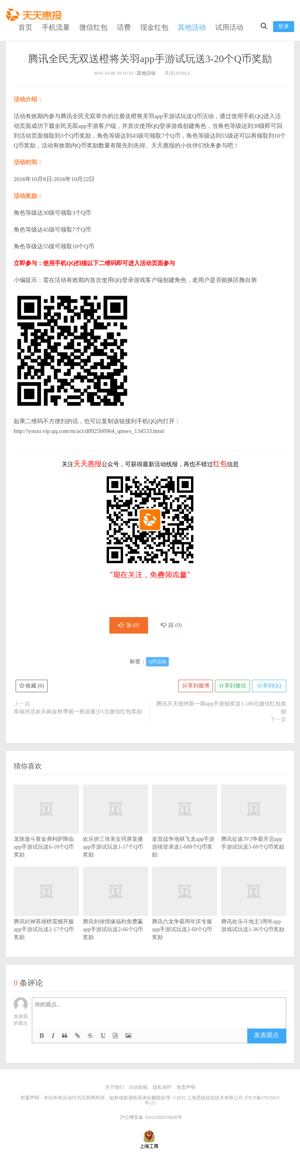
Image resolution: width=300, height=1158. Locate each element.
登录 (283, 26)
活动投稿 (138, 1088)
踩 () (172, 625)
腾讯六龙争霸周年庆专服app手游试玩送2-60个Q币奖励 (184, 915)
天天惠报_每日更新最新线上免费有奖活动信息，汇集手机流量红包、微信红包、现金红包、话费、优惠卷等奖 (35, 14)
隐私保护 (162, 1088)
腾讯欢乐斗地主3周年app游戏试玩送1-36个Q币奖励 (253, 911)
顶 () (128, 625)
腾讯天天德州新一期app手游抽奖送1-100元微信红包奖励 (221, 708)
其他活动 (192, 27)
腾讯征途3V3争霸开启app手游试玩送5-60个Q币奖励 (253, 829)
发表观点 (266, 1035)
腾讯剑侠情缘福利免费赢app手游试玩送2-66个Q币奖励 (115, 915)
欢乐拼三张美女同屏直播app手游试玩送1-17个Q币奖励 (115, 832)
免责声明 (186, 1088)
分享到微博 (194, 686)
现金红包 (154, 27)
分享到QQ (269, 686)
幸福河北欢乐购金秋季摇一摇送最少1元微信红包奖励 (78, 712)
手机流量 (56, 27)
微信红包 (93, 27)
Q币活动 (157, 662)
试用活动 (229, 27)
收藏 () (31, 686)
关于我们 (114, 1088)
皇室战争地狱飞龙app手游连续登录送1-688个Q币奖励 (184, 832)
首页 (25, 27)
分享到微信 (231, 686)
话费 (124, 27)
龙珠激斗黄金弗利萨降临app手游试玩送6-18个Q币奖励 (46, 832)
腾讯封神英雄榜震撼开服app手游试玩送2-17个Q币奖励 (46, 915)
